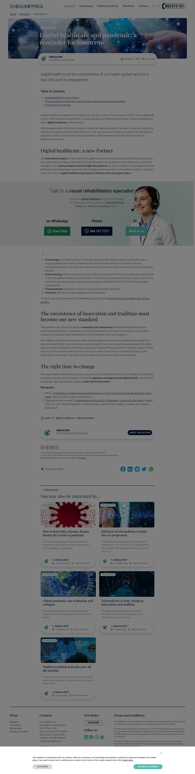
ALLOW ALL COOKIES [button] (148, 766)
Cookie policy (127, 760)
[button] (161, 753)
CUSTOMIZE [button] (42, 766)
